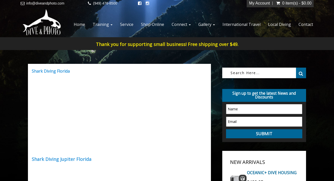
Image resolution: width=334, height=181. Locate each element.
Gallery (206, 24)
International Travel (241, 24)
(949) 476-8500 (105, 3)
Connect (181, 24)
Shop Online (152, 24)
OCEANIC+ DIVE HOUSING (271, 172)
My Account (259, 3)
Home (79, 24)
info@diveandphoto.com (45, 3)
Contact (306, 24)
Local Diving (279, 24)
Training (103, 24)
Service (126, 24)
